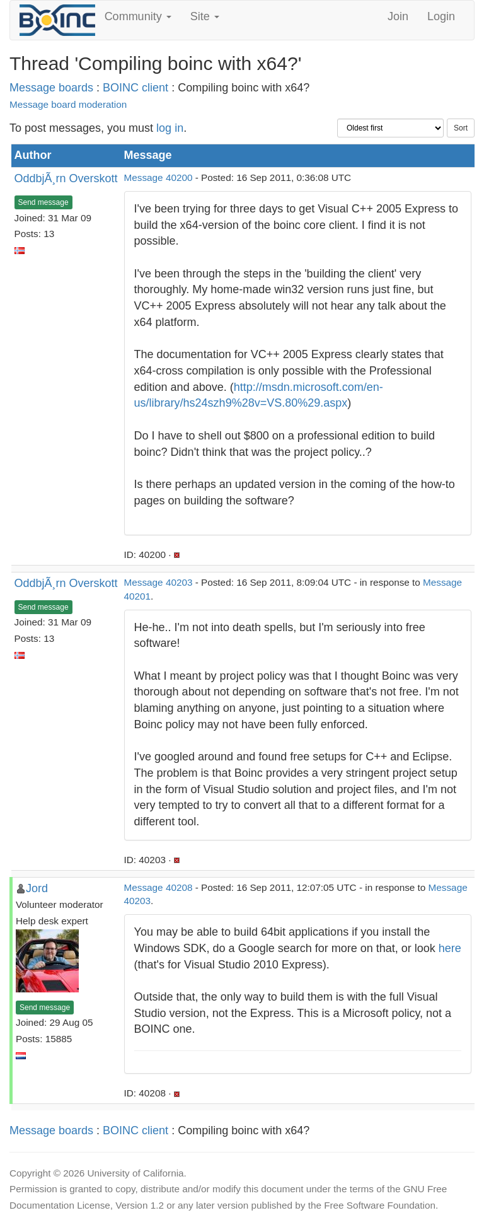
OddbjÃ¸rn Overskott (66, 178)
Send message (43, 202)
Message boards (51, 87)
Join (398, 16)
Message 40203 (158, 582)
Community (138, 16)
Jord (37, 888)
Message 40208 (158, 887)
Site (204, 16)
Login (441, 16)
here (450, 948)
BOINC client (135, 87)
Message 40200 (158, 177)
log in (169, 128)
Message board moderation (68, 104)
